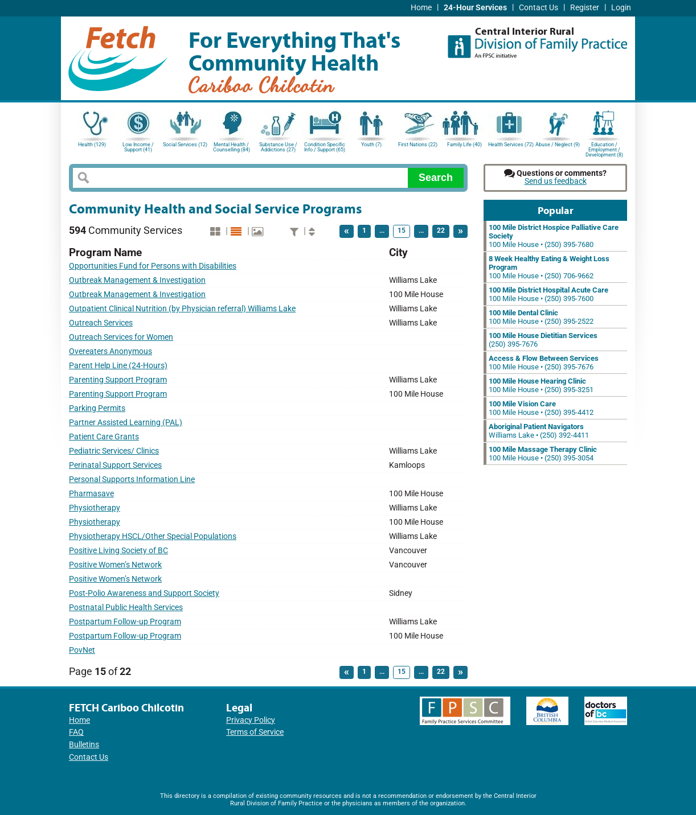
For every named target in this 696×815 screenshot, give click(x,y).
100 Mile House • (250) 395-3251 (541, 385)
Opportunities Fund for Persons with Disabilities (152, 266)
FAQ (76, 732)
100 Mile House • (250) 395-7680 (554, 236)
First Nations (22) (417, 144)
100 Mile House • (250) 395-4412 (541, 408)
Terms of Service (255, 732)
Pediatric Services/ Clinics (114, 451)
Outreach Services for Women (121, 337)
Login (621, 8)
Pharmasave (91, 494)
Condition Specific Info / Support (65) (324, 147)
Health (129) (92, 144)
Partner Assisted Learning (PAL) (125, 422)
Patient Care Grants (104, 437)
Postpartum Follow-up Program (125, 622)
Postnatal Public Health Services (126, 607)
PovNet (82, 650)
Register (584, 8)
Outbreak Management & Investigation (137, 280)
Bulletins (84, 745)
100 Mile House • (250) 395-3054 (543, 453)
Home (421, 8)
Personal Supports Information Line (132, 479)
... (381, 230)
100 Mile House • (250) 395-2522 (541, 317)
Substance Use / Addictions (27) (278, 147)
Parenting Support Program (118, 380)
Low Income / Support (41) (138, 147)
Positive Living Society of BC (118, 550)
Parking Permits (97, 408)
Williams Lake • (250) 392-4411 (539, 430)
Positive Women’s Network (115, 565)
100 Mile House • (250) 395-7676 (544, 362)
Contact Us (538, 8)
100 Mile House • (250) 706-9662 (549, 267)
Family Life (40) (464, 144)
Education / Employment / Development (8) (604, 149)
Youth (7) (371, 144)
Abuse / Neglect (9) (557, 144)
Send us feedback (556, 181)
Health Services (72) (511, 144)
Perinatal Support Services (115, 465)
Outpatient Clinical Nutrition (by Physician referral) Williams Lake (182, 309)
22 (441, 230)
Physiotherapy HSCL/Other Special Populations (152, 536)
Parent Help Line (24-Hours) (118, 366)
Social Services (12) (185, 144)
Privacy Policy (250, 720)
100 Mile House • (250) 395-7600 (548, 294)
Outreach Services (101, 323)
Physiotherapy (94, 508)
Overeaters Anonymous (110, 351)
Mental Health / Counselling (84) (231, 147)
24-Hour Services (475, 8)
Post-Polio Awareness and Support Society (144, 593)
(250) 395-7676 (543, 339)
